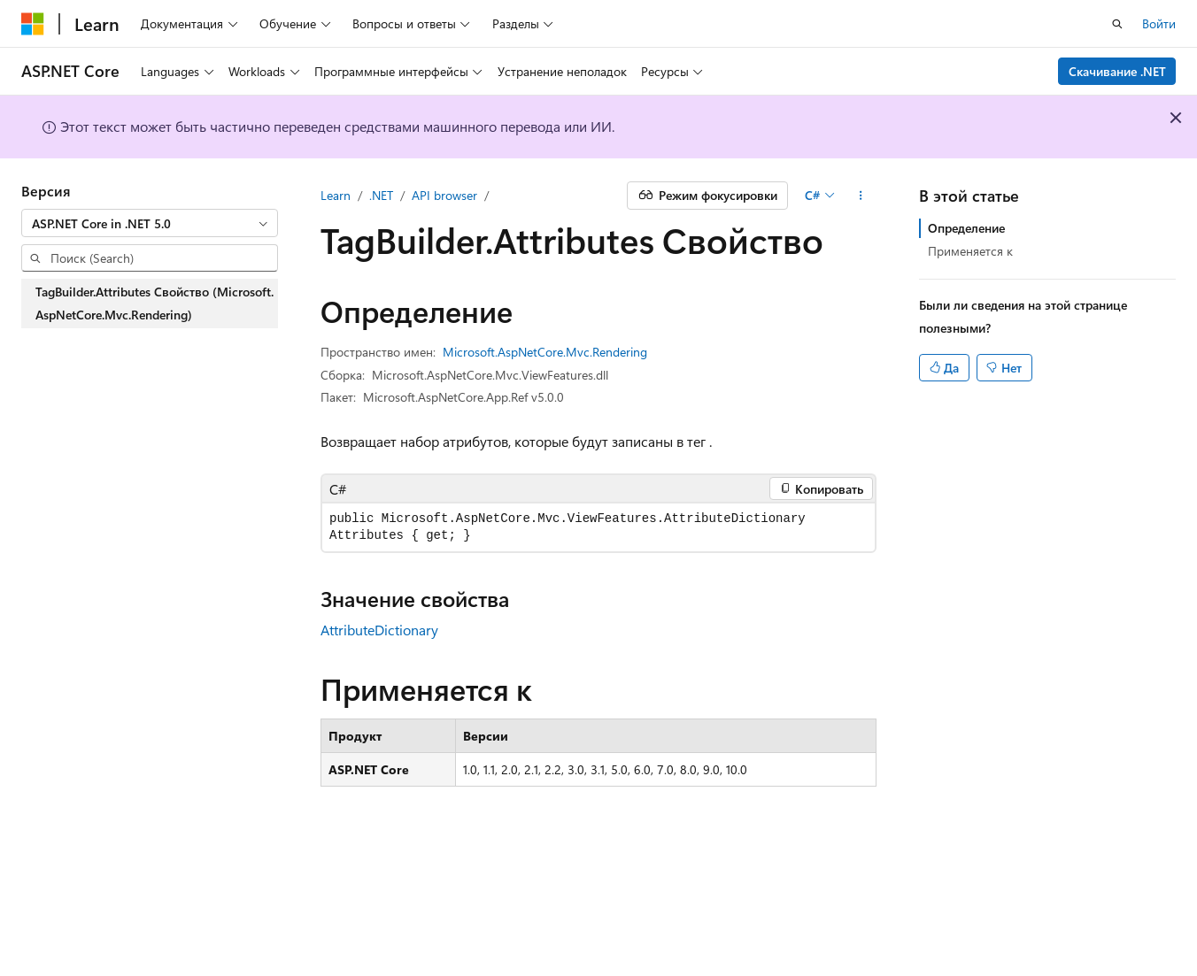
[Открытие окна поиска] (1117, 24)
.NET (381, 195)
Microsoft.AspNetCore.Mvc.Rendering (545, 351)
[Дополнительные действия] (861, 195)
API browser (444, 195)
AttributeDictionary (379, 629)
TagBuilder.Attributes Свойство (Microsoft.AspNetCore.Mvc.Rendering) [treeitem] (154, 303)
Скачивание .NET (1117, 71)
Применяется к (970, 250)
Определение (966, 227)
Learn (335, 195)
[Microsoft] (32, 23)
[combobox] (149, 223)
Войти (1159, 23)
